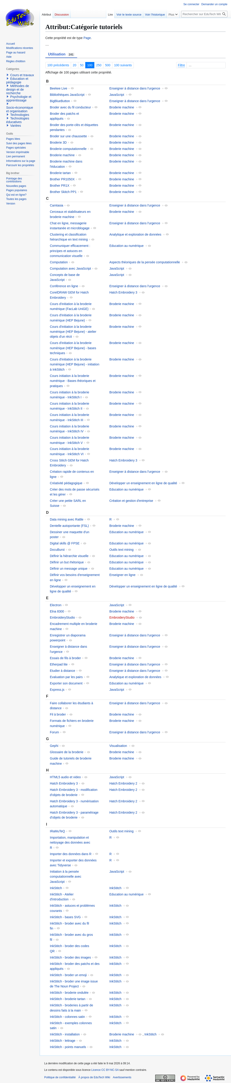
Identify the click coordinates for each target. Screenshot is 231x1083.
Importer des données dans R (70, 854)
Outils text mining (121, 549)
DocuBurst (57, 549)
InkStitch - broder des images (70, 957)
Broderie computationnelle (68, 149)
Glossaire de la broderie (66, 752)
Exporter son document (66, 683)
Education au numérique (126, 246)
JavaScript (116, 94)
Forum (54, 732)
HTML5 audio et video (65, 777)
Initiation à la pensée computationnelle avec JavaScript (65, 876)
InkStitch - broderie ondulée (69, 992)
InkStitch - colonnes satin (67, 1017)
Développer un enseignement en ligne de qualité (143, 483)
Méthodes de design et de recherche (17, 89)
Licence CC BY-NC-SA (105, 1070)
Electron (55, 605)
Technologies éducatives (17, 120)
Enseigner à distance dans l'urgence (134, 88)
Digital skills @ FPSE (65, 543)
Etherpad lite (59, 664)
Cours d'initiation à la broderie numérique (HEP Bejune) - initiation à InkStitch (74, 364)
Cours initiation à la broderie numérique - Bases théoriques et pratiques (72, 381)
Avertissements (122, 1077)
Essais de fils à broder (65, 658)
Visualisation (118, 746)
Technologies (19, 115)
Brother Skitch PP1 (63, 192)
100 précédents (58, 65)
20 (74, 65)
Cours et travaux (22, 75)
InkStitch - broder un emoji (68, 975)
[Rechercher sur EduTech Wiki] (204, 14)
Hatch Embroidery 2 (123, 783)
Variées (15, 125)
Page (87, 38)
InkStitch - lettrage (62, 1040)
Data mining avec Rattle (66, 519)
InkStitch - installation (65, 1034)
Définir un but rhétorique (67, 562)
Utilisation (61, 54)
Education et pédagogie (17, 80)
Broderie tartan (60, 173)
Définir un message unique (69, 568)
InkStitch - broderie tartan (67, 999)
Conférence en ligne (64, 286)
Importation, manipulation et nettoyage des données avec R (70, 842)
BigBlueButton (60, 101)
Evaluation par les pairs (66, 677)
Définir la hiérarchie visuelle (69, 556)
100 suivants (123, 65)
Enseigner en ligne (122, 575)
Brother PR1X (59, 185)
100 (89, 65)
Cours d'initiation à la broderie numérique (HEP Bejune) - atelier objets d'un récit (73, 332)
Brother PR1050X (62, 179)
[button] (7, 74)
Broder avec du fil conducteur (70, 107)
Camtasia (56, 205)
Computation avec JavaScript (70, 268)
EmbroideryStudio (62, 617)
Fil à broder (58, 714)
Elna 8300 (57, 611)
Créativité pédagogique (66, 483)
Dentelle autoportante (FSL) (69, 526)
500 (107, 65)
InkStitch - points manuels (68, 1047)
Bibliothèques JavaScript (67, 94)
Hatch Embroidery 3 (123, 292)
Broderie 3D (58, 142)
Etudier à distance (62, 670)
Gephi (54, 746)
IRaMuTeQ (57, 831)
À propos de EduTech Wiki (94, 1077)
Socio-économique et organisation (19, 109)
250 (98, 65)
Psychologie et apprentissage (18, 98)
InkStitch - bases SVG (65, 917)
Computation (59, 262)
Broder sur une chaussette (68, 136)
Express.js (57, 689)
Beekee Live (58, 88)
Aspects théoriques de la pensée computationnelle (144, 262)
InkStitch (56, 888)
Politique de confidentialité (60, 1077)
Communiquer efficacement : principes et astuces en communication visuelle (70, 251)
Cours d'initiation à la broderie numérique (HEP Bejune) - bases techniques (73, 348)
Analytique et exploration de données (135, 234)
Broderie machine (121, 107)
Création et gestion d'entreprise (131, 500)
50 (82, 65)
